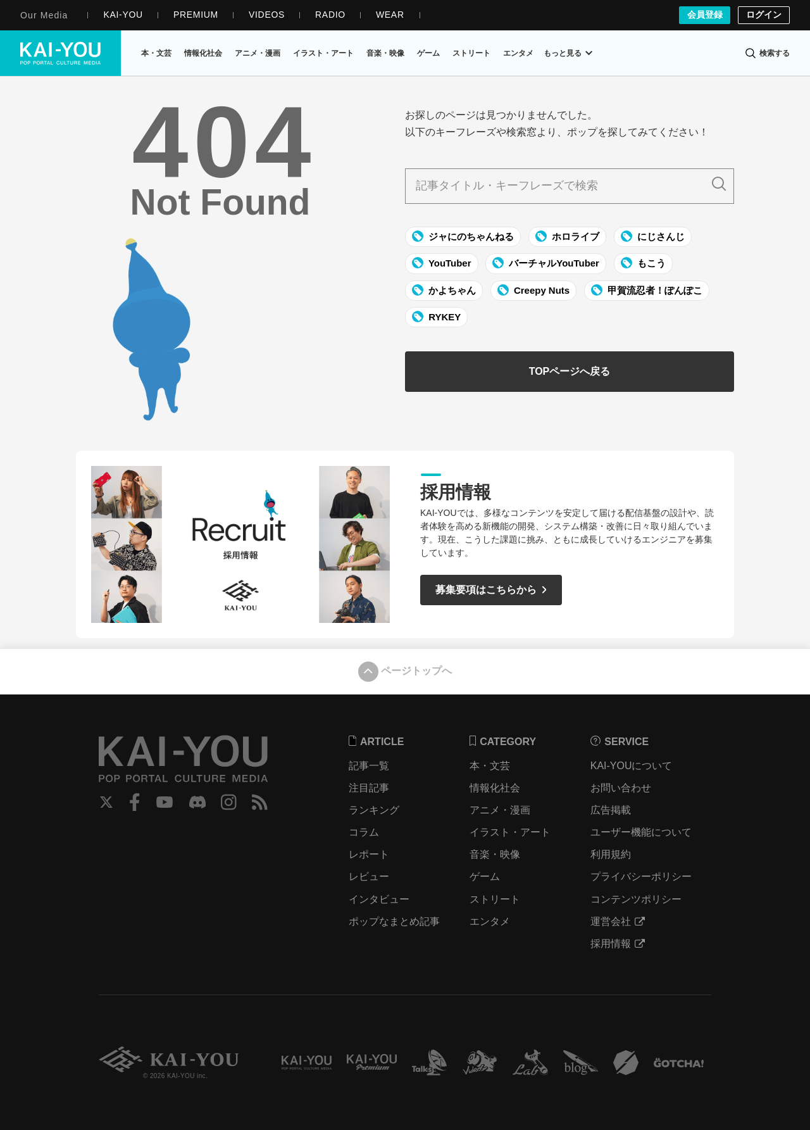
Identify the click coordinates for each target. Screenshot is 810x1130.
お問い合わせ (621, 787)
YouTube (165, 802)
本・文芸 (490, 765)
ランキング (375, 810)
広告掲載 (611, 810)
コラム (365, 832)
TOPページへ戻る (570, 372)
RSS (261, 802)
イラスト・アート (510, 832)
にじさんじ (653, 236)
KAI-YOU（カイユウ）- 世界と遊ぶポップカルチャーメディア (60, 53)
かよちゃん (444, 290)
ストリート (495, 899)
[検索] (767, 53)
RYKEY (436, 317)
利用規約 (611, 854)
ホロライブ (567, 236)
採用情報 (618, 943)
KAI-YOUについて (632, 765)
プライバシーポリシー (641, 876)
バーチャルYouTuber (545, 263)
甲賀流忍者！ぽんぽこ (646, 290)
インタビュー (380, 899)
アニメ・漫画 (500, 810)
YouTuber (441, 263)
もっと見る (568, 53)
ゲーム (485, 876)
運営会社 (618, 921)
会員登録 (704, 15)
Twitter (106, 802)
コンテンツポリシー (636, 899)
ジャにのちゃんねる (463, 236)
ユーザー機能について (641, 832)
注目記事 (370, 787)
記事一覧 (370, 765)
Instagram (230, 802)
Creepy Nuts (533, 290)
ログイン (764, 15)
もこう (643, 263)
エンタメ (490, 921)
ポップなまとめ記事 (395, 921)
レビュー (370, 876)
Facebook (135, 802)
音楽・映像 (495, 854)
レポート (370, 854)
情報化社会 (495, 787)
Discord (198, 802)
